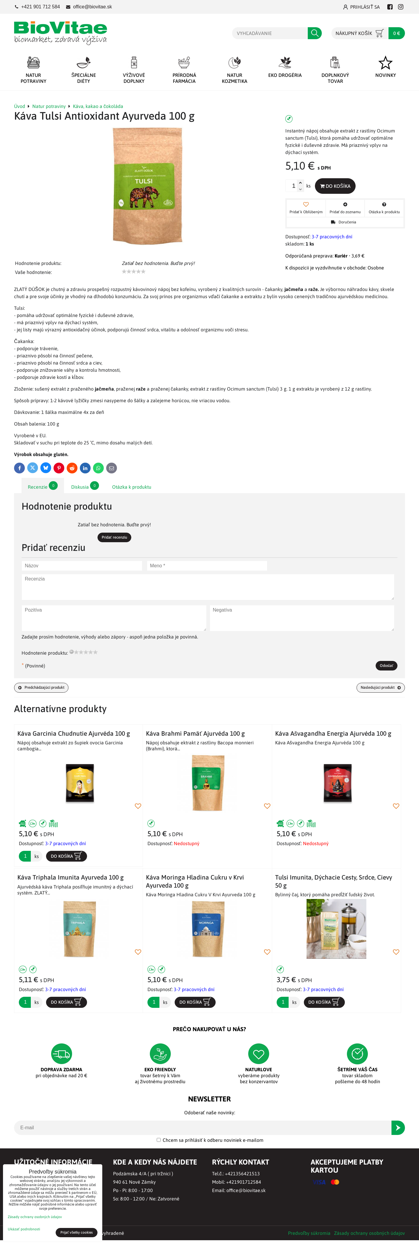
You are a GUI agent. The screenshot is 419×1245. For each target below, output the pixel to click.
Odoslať (383, 667)
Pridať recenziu (114, 538)
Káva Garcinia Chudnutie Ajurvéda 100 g (73, 736)
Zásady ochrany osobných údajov (369, 1238)
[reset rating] (71, 652)
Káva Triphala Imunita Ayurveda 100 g (70, 880)
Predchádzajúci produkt (48, 690)
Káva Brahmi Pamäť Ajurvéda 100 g (195, 736)
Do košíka (340, 186)
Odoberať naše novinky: (209, 1117)
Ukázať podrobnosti (24, 1229)
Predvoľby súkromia (309, 1238)
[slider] (134, 271)
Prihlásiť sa (361, 7)
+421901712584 (243, 1186)
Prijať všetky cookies (76, 1232)
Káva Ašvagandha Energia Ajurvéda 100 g (333, 736)
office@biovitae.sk (246, 1195)
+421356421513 (242, 1178)
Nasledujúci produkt (375, 690)
